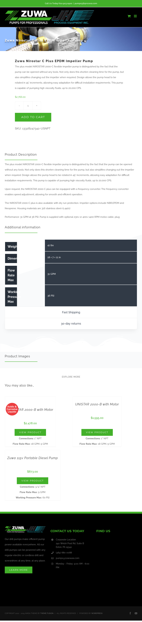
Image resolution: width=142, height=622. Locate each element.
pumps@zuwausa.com (67, 558)
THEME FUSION (46, 613)
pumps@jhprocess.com (86, 3)
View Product (30, 432)
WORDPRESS (96, 613)
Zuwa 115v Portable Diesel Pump (32, 458)
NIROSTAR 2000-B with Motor (30, 410)
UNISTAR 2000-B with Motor (97, 404)
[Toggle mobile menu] (135, 16)
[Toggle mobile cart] (129, 16)
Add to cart (33, 117)
